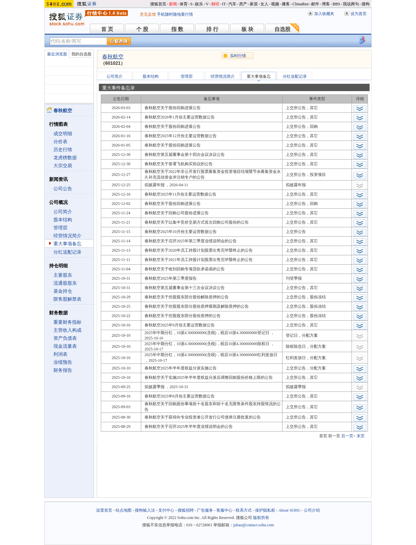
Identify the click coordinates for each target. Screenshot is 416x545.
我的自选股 (81, 54)
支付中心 (166, 510)
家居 (254, 4)
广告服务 (205, 510)
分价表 (60, 141)
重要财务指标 (67, 322)
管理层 (60, 227)
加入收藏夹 (324, 13)
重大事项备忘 (67, 243)
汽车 (232, 4)
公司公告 (62, 188)
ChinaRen (300, 4)
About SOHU (289, 510)
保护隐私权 (265, 510)
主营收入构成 (67, 330)
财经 (215, 4)
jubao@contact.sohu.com (253, 525)
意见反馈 (148, 14)
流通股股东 (65, 283)
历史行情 (62, 149)
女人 (264, 4)
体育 (184, 4)
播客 (286, 4)
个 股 (142, 29)
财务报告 (62, 370)
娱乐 (199, 4)
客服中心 (224, 510)
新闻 (173, 4)
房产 (243, 4)
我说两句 (351, 4)
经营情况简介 (67, 235)
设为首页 (359, 13)
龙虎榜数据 (65, 157)
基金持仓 (62, 291)
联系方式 (244, 510)
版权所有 (261, 517)
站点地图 (124, 510)
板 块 (247, 29)
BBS (336, 4)
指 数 (177, 29)
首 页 (107, 29)
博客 (326, 4)
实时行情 (238, 55)
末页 (361, 436)
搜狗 (366, 4)
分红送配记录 (67, 252)
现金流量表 (65, 346)
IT (224, 4)
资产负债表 (65, 338)
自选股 (282, 29)
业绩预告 (62, 362)
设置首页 (104, 510)
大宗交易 (62, 165)
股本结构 (62, 219)
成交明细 (62, 133)
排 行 (212, 29)
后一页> (348, 436)
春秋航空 (113, 56)
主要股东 (62, 275)
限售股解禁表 (67, 299)
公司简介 (62, 211)
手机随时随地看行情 (175, 14)
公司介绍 (312, 510)
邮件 (315, 4)
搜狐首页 (158, 4)
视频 (275, 4)
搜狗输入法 (145, 510)
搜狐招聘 (186, 510)
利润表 (60, 354)
